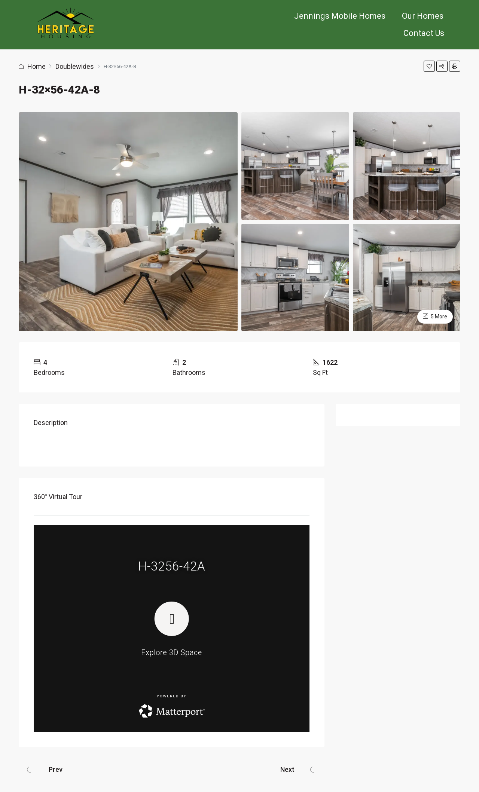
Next (287, 769)
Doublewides (74, 66)
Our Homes (422, 16)
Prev (55, 769)
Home (36, 66)
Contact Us (423, 33)
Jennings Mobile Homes (339, 16)
